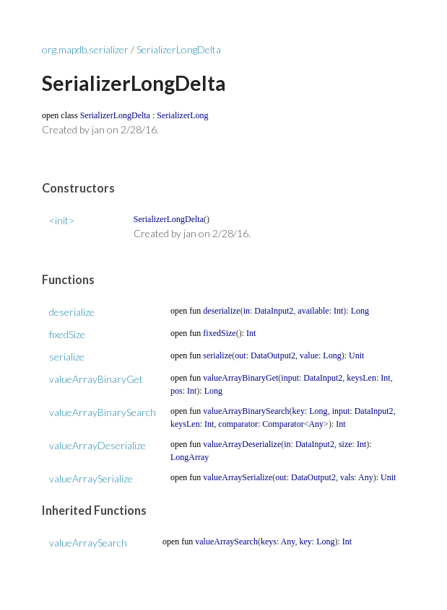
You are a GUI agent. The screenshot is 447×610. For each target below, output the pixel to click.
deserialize (72, 312)
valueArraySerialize (91, 478)
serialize (66, 356)
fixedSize (67, 334)
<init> (61, 220)
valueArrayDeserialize (97, 445)
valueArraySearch (88, 542)
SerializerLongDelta (178, 49)
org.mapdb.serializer (85, 49)
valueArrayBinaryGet (96, 379)
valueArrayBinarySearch (102, 412)
